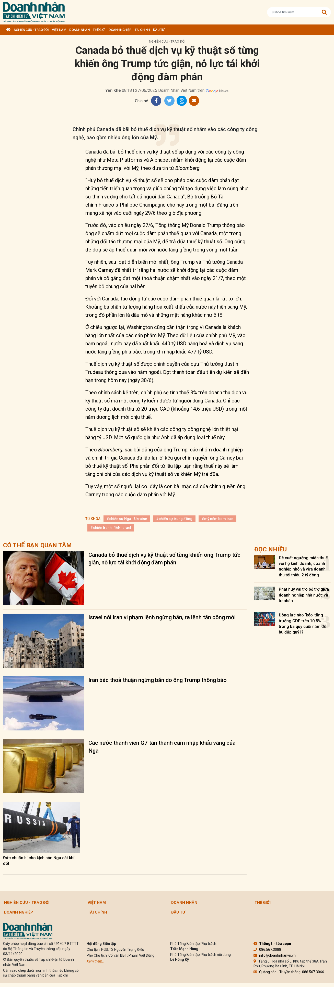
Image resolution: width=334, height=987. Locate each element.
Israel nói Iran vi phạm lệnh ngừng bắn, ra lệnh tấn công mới (162, 617)
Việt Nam (59, 30)
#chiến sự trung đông (174, 519)
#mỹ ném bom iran (217, 519)
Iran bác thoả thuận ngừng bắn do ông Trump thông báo (157, 680)
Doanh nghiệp (120, 30)
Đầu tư (158, 30)
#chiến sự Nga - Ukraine (127, 519)
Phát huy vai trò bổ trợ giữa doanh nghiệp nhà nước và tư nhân (304, 595)
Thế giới (99, 30)
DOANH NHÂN (79, 30)
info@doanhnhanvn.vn (275, 955)
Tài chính (142, 30)
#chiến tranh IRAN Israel (110, 528)
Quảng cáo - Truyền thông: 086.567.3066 (289, 972)
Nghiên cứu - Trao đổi (31, 30)
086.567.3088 (267, 949)
